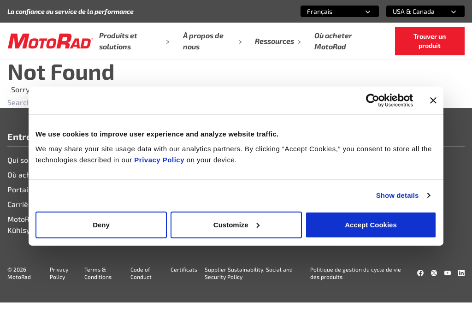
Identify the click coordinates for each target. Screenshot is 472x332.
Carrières (23, 204)
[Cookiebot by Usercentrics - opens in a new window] (372, 100)
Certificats (184, 269)
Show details (397, 195)
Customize (236, 224)
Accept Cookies (371, 224)
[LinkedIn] (461, 273)
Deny (101, 224)
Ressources (278, 40)
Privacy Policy (160, 159)
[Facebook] (420, 273)
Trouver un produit (429, 40)
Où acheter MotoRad (333, 41)
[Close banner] (433, 100)
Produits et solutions (134, 41)
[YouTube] (447, 273)
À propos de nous (212, 41)
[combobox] (329, 11)
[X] (434, 273)
